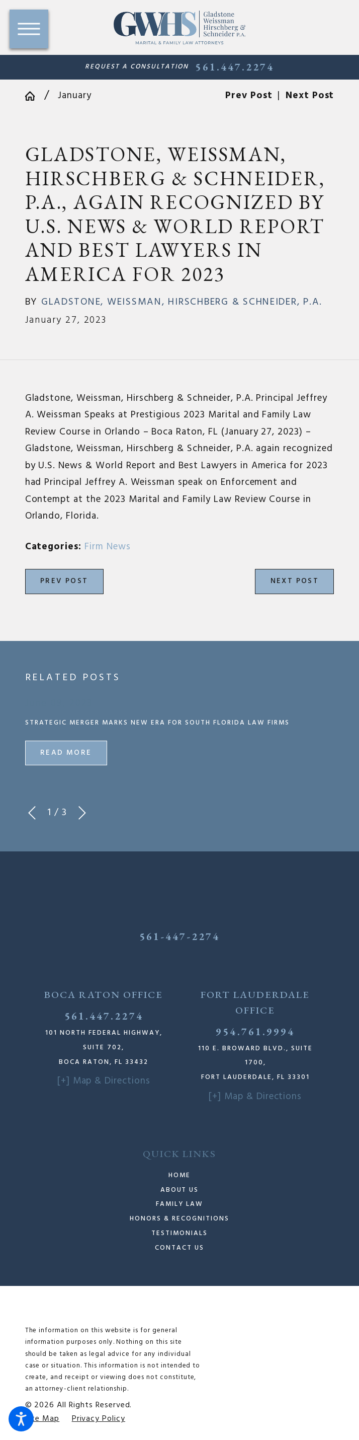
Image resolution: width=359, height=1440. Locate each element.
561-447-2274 (179, 936)
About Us (179, 1190)
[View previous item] (32, 813)
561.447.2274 (234, 67)
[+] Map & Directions (103, 1081)
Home (179, 1175)
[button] (21, 1418)
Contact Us (179, 1248)
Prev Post (64, 581)
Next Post (295, 581)
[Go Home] (34, 96)
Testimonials (179, 1233)
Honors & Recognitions (179, 1218)
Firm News (107, 546)
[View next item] (82, 813)
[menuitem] (179, 1176)
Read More (66, 753)
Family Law (179, 1204)
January (75, 95)
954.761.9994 (255, 1031)
